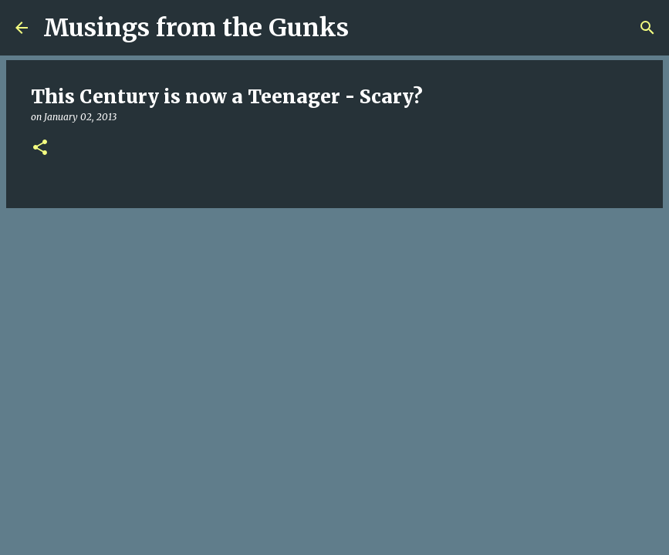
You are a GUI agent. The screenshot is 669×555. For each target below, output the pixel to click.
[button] (40, 148)
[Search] (370, 27)
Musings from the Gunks (196, 27)
